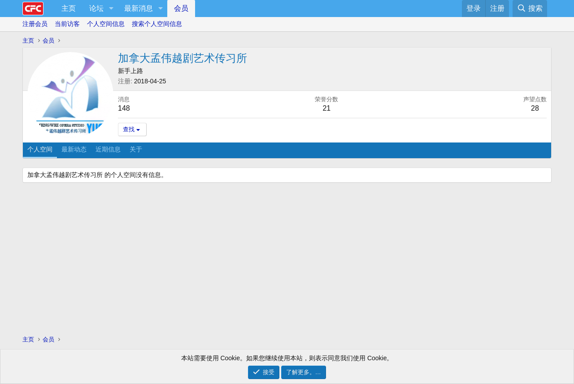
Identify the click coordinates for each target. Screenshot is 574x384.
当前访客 (67, 23)
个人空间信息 (106, 23)
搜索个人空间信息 (157, 23)
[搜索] (530, 8)
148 (124, 108)
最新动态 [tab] (74, 149)
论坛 (96, 8)
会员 (181, 8)
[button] (110, 8)
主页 (68, 8)
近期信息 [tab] (108, 149)
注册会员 (35, 23)
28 (535, 108)
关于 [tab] (136, 149)
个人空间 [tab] (39, 149)
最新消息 (138, 8)
